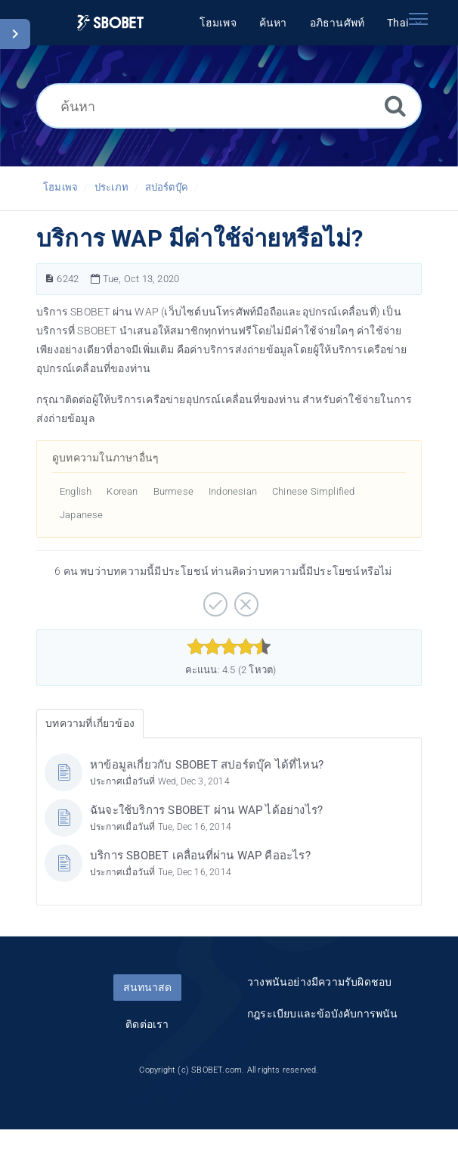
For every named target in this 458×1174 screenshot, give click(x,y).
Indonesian (233, 491)
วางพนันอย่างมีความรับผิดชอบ (319, 982)
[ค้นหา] (229, 106)
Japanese (82, 514)
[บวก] (213, 599)
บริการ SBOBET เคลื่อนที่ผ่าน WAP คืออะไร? (200, 855)
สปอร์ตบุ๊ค (166, 187)
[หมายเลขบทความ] (49, 279)
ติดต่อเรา (147, 1024)
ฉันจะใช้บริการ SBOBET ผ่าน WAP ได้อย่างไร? (206, 810)
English (75, 491)
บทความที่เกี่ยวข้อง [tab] (90, 723)
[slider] (229, 647)
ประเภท (111, 187)
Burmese (173, 491)
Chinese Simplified (313, 491)
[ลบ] (244, 599)
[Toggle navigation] (418, 19)
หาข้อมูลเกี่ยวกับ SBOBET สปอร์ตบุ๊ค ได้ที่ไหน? (206, 765)
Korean (122, 491)
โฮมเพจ (60, 187)
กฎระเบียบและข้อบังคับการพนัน (322, 1014)
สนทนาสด (147, 987)
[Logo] (110, 23)
